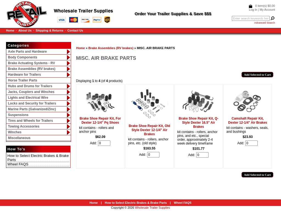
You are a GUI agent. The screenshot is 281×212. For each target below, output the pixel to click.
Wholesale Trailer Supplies (152, 207)
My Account (267, 9)
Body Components (22, 57)
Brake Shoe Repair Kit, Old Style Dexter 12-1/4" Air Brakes (149, 130)
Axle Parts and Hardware (27, 51)
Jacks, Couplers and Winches (31, 92)
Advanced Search (264, 22)
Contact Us (75, 30)
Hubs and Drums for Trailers (30, 86)
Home (10, 30)
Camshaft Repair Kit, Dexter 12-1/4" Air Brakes (247, 121)
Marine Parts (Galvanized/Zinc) (32, 109)
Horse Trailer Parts (22, 80)
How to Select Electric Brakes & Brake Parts (136, 202)
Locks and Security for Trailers (32, 103)
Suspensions (18, 115)
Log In (253, 9)
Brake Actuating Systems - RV (31, 63)
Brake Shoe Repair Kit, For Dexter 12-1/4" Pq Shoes (100, 121)
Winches (14, 132)
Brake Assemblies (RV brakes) (110, 48)
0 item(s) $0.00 (265, 5)
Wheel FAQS (17, 164)
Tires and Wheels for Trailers (30, 121)
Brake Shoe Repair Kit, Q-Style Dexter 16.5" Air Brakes (198, 123)
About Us (25, 30)
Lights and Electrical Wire (28, 98)
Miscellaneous (19, 138)
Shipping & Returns (49, 30)
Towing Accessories (24, 126)
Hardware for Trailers (24, 75)
